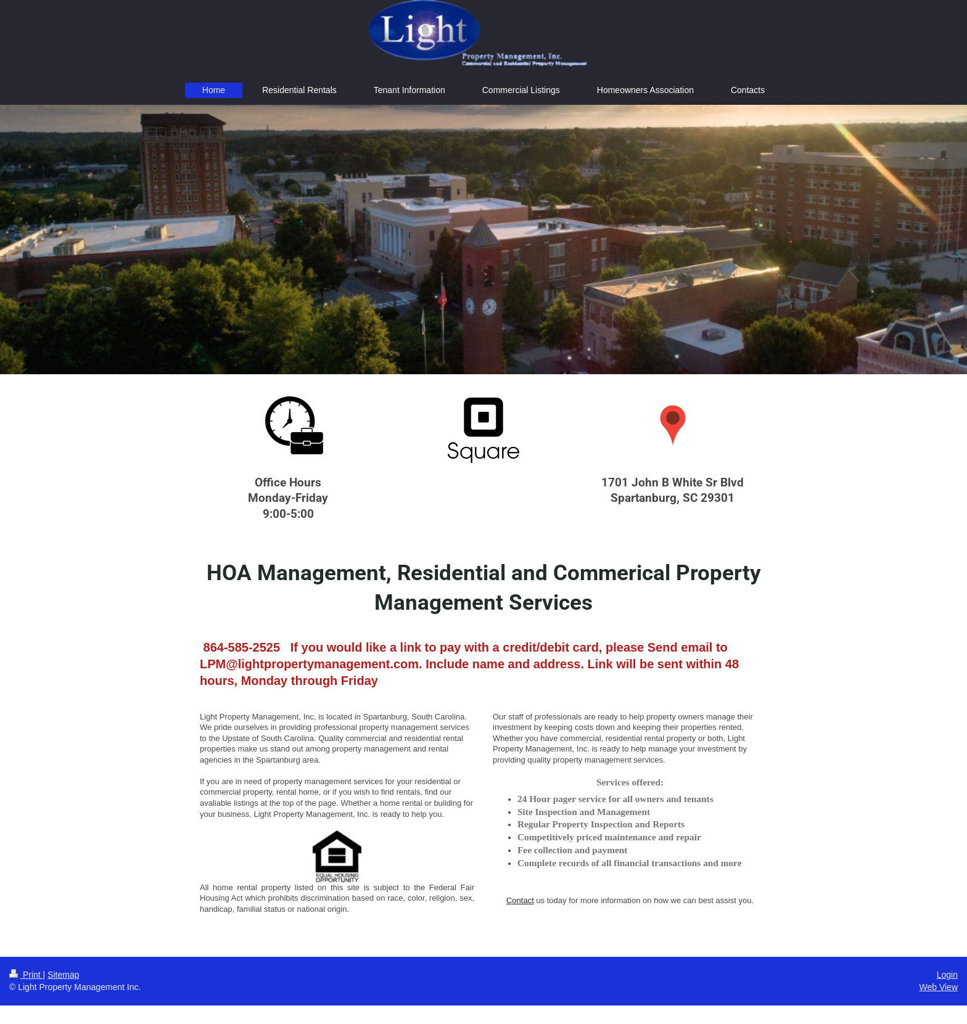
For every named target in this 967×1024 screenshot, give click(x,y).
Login (947, 975)
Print (26, 975)
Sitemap (63, 975)
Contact (520, 900)
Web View (938, 987)
